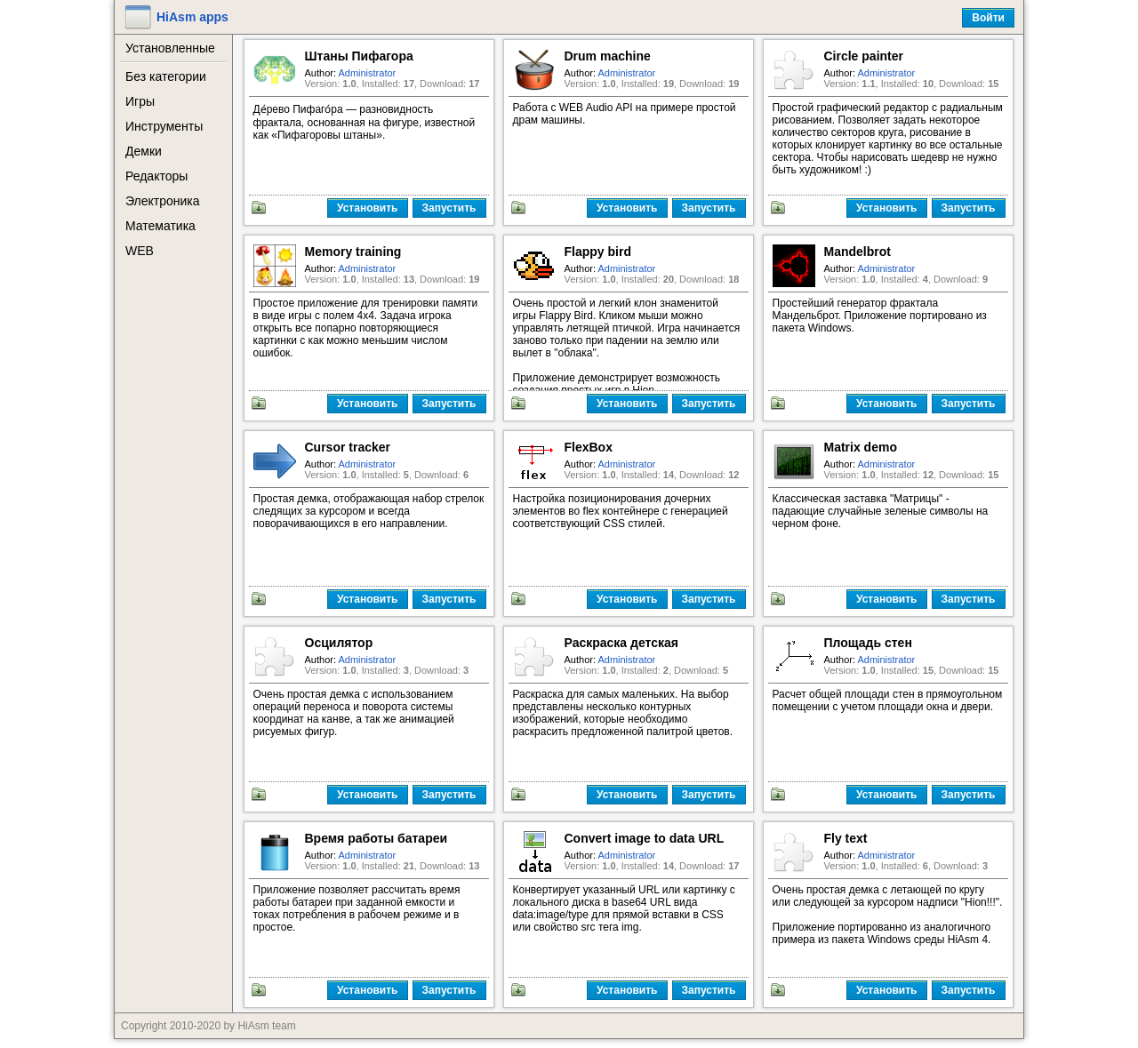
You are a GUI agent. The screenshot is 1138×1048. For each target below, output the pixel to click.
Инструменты (164, 126)
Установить (367, 208)
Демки (143, 151)
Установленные (170, 48)
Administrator (367, 73)
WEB (139, 251)
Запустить (449, 208)
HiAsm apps (192, 17)
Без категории (165, 76)
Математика (160, 226)
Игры (140, 101)
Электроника (162, 201)
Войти (988, 18)
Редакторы (156, 176)
